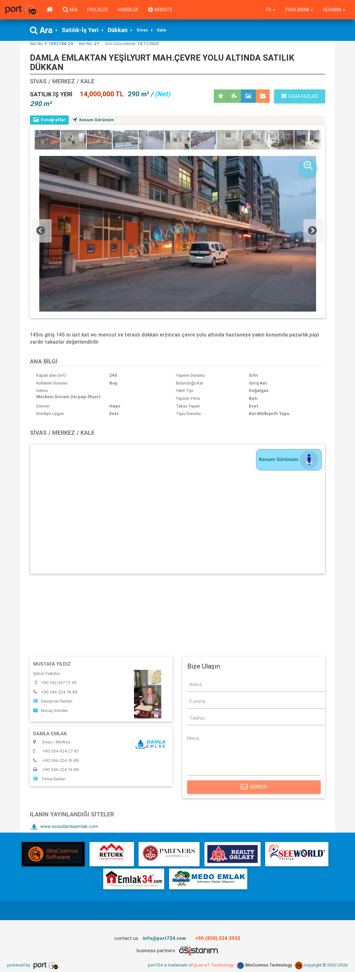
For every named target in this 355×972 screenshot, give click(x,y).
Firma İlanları (49, 779)
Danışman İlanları (52, 701)
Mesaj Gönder (50, 710)
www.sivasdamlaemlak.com (64, 827)
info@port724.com (164, 938)
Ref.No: (89, 43)
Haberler (128, 10)
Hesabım (334, 10)
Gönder (254, 787)
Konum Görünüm (93, 120)
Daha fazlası (299, 96)
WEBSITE (160, 10)
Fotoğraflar (49, 120)
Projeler (97, 10)
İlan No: (51, 43)
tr (270, 10)
